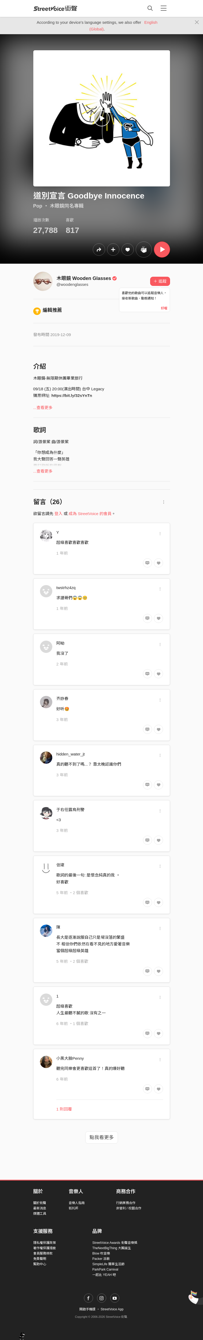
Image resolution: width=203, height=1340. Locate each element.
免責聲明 (39, 1259)
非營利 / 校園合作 (128, 1208)
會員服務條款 (43, 1253)
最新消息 (39, 1208)
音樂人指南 (77, 1203)
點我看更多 (102, 1137)
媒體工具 (39, 1214)
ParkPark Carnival (105, 1269)
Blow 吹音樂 (101, 1253)
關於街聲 (39, 1203)
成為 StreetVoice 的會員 (90, 513)
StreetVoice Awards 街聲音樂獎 (114, 1243)
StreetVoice (55, 8)
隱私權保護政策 (44, 1243)
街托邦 (73, 1208)
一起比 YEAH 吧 (104, 1275)
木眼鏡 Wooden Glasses (87, 278)
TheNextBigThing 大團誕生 (111, 1248)
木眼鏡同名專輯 (67, 206)
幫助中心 (39, 1264)
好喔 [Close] (164, 308)
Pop (37, 206)
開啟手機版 (87, 1309)
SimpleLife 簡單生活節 (108, 1264)
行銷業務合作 (125, 1203)
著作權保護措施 (44, 1248)
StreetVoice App (112, 1309)
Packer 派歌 (101, 1259)
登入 (58, 513)
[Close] (197, 22)
